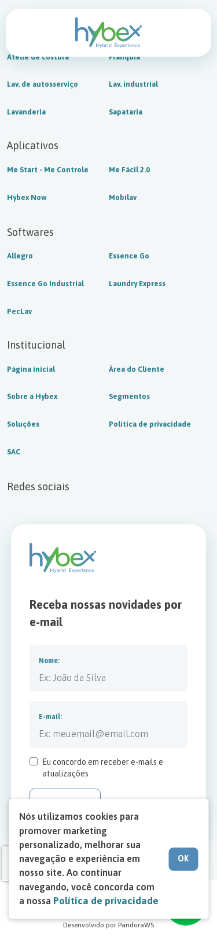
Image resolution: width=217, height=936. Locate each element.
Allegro (20, 256)
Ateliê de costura (38, 57)
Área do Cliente (136, 369)
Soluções (23, 424)
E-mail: (50, 717)
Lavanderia (26, 112)
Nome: (49, 661)
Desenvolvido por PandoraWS (108, 925)
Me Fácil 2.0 (129, 170)
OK (183, 858)
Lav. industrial (133, 84)
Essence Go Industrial (45, 284)
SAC (13, 452)
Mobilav (123, 198)
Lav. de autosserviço (42, 84)
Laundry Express (137, 284)
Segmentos (129, 397)
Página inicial (31, 369)
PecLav (19, 312)
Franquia (124, 57)
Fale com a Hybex (188, 32)
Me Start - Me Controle (48, 170)
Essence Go (129, 256)
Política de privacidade (150, 424)
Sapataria (125, 112)
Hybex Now (27, 198)
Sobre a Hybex (32, 397)
